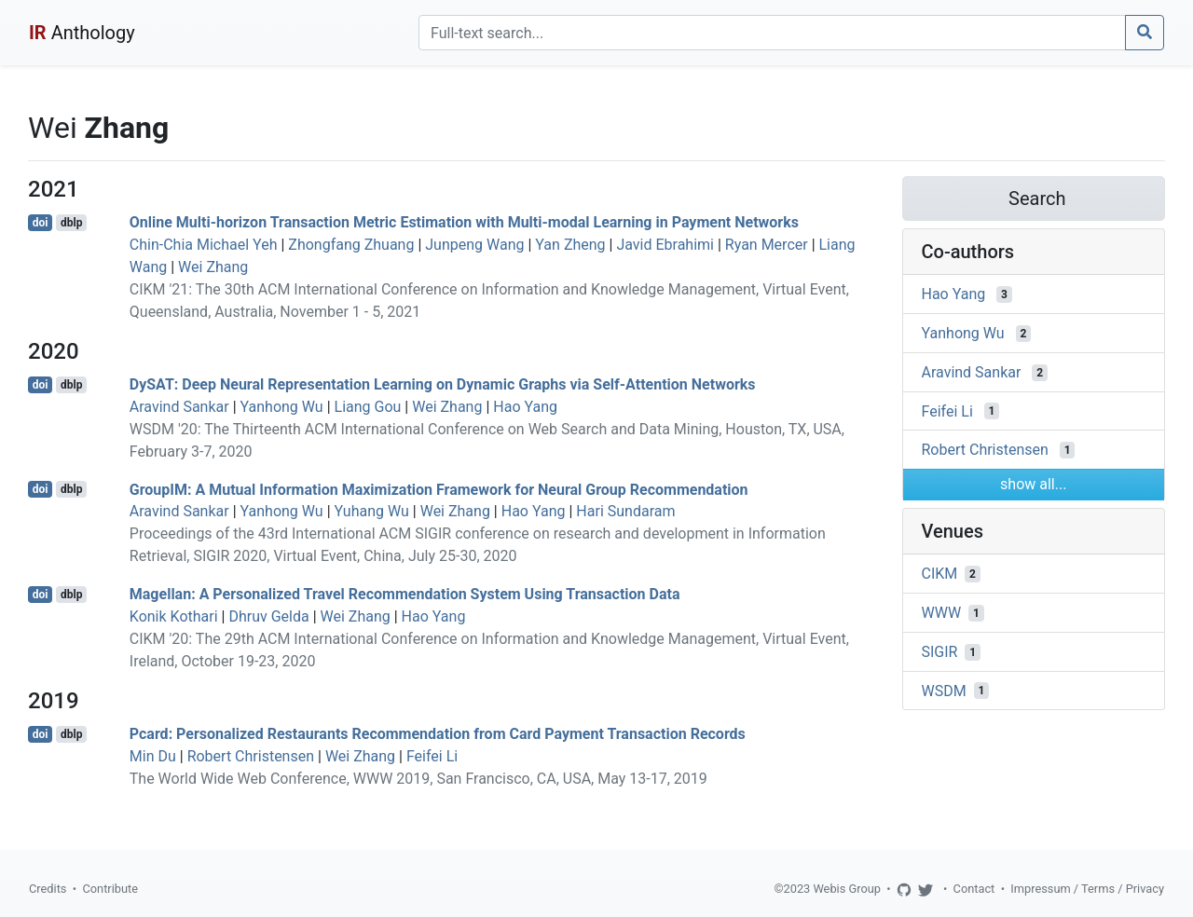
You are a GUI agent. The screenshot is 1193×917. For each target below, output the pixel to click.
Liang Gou (368, 407)
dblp (71, 222)
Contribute (110, 889)
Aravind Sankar (179, 407)
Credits (47, 889)
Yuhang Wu (372, 511)
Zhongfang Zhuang (351, 244)
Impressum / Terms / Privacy (1087, 889)
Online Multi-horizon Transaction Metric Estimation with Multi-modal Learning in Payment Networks (464, 222)
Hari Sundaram (625, 511)
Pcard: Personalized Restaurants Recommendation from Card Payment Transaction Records (438, 734)
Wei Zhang (213, 267)
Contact (974, 889)
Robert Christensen (250, 756)
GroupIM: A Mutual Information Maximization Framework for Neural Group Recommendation (439, 489)
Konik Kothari (174, 616)
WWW (942, 613)
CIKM (940, 573)
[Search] (772, 32)
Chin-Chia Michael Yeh (204, 244)
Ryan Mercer (766, 244)
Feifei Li (432, 756)
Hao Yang (525, 407)
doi (40, 222)
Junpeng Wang (474, 244)
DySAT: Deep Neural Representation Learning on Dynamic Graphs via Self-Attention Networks (443, 384)
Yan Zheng (570, 244)
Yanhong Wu (281, 407)
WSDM (944, 690)
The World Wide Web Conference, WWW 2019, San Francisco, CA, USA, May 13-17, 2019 (418, 778)
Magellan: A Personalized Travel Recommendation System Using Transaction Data (405, 594)
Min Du (153, 756)
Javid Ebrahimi (665, 244)
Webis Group (847, 889)
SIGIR (940, 652)
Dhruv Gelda (268, 616)
